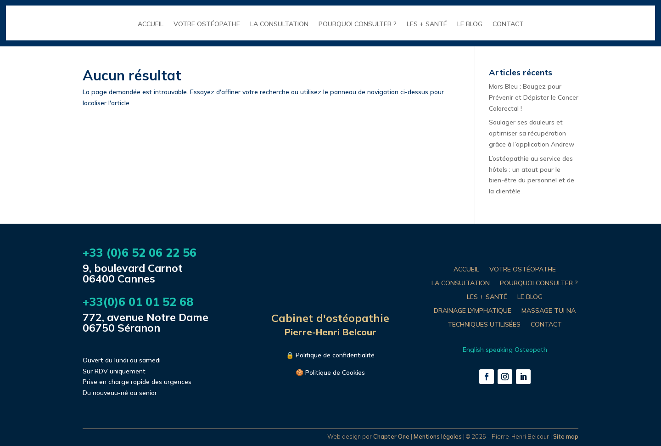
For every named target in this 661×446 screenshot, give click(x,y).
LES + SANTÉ (427, 24)
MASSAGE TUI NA (548, 311)
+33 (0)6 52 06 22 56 (139, 252)
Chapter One (391, 436)
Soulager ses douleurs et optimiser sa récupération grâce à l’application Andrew (531, 133)
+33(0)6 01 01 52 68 (138, 301)
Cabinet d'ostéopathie (330, 318)
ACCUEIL (150, 24)
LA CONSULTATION (279, 24)
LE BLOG (469, 24)
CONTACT (508, 24)
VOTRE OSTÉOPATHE (207, 24)
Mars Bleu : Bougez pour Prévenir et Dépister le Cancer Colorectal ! (533, 97)
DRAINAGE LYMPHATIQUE (472, 311)
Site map (565, 436)
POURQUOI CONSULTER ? (358, 24)
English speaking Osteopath (505, 349)
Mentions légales (438, 436)
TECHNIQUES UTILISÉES (484, 324)
